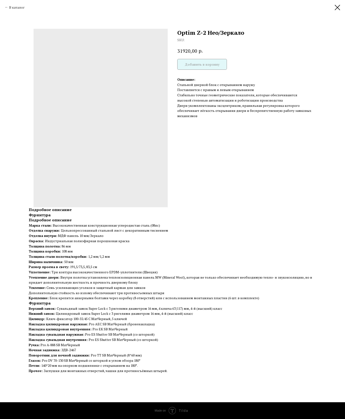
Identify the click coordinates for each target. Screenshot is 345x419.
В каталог (17, 7)
